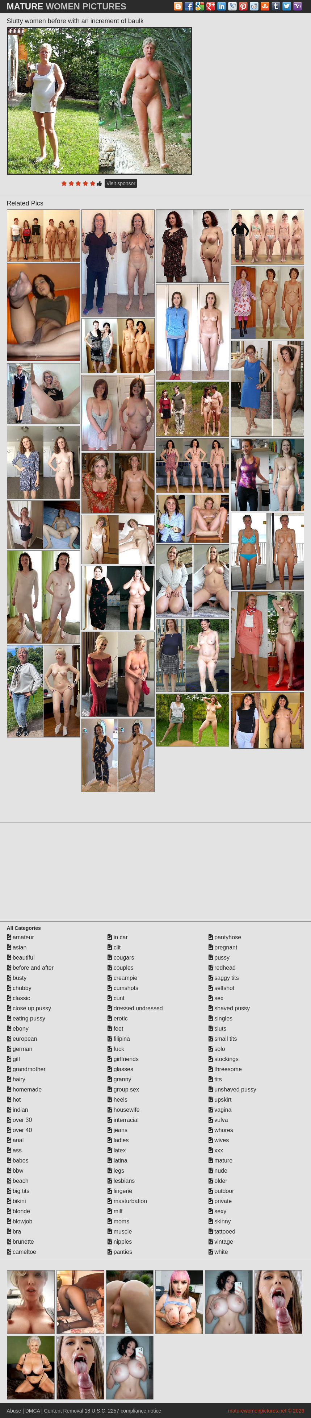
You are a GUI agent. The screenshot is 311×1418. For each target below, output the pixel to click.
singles (220, 1018)
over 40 (19, 1130)
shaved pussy (229, 1008)
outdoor (221, 1191)
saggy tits (224, 978)
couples (121, 968)
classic (18, 998)
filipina (119, 1039)
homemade (24, 1089)
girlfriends (123, 1059)
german (20, 1049)
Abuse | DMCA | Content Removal (45, 1411)
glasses (120, 1069)
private (220, 1201)
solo (217, 1049)
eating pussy (26, 1018)
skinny (220, 1221)
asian (17, 947)
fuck (116, 1049)
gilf (13, 1059)
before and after (30, 968)
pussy (219, 958)
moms (118, 1221)
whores (221, 1130)
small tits (223, 1039)
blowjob (20, 1221)
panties (120, 1252)
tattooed (222, 1231)
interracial (123, 1120)
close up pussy (29, 1008)
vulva (218, 1120)
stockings (224, 1059)
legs (116, 1171)
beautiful (21, 958)
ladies (118, 1140)
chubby (19, 988)
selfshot (222, 988)
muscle (120, 1231)
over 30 (19, 1120)
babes (18, 1160)
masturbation (127, 1201)
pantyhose (225, 937)
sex (216, 998)
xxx (216, 1150)
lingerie (120, 1191)
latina (117, 1160)
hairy (16, 1079)
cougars (121, 958)
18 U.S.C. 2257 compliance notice (123, 1411)
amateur (20, 937)
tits (215, 1079)
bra (14, 1231)
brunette (20, 1242)
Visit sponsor (120, 183)
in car (118, 937)
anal (15, 1140)
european (22, 1039)
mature (220, 1160)
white (218, 1252)
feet (115, 1029)
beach (18, 1181)
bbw (15, 1171)
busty (17, 978)
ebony (18, 1029)
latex (117, 1150)
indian (17, 1110)
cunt (116, 998)
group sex (123, 1089)
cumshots (123, 988)
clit (114, 947)
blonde (18, 1211)
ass (14, 1150)
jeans (117, 1130)
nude (218, 1171)
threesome (225, 1069)
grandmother (26, 1069)
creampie (122, 978)
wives (219, 1140)
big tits (18, 1191)
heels (117, 1100)
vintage (221, 1242)
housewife (124, 1110)
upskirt (220, 1100)
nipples (120, 1242)
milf (115, 1211)
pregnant (223, 947)
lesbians (121, 1181)
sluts (217, 1029)
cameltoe (21, 1252)
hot (14, 1100)
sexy (217, 1211)
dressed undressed (135, 1008)
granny (119, 1079)
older (218, 1181)
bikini (16, 1201)
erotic (118, 1018)
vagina (220, 1110)
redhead (222, 968)
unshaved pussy (232, 1089)
